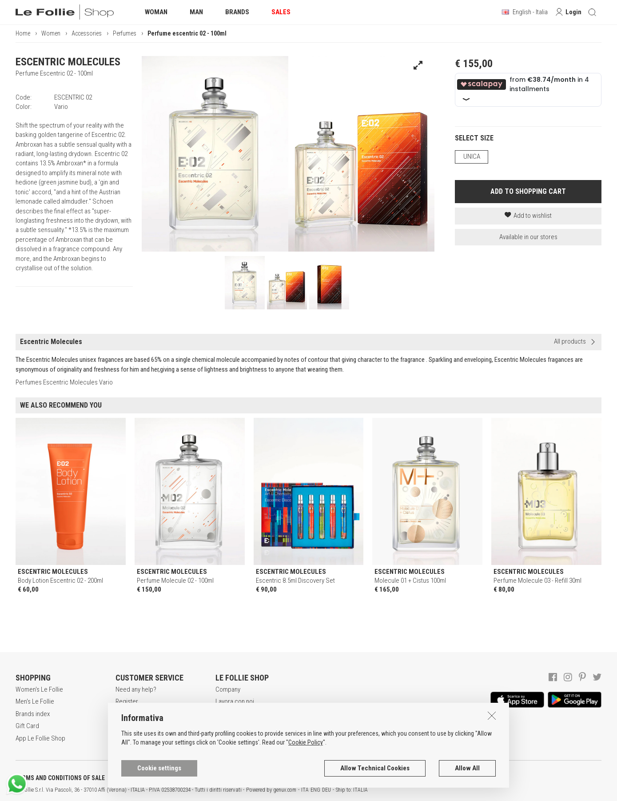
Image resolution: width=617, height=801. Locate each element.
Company (227, 689)
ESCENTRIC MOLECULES (68, 62)
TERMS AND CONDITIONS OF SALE (60, 777)
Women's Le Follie (39, 689)
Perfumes (124, 33)
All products (570, 341)
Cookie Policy (305, 742)
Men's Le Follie (35, 701)
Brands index (33, 714)
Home (23, 33)
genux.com (284, 790)
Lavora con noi (234, 701)
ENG (315, 790)
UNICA (471, 156)
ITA (305, 790)
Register (126, 701)
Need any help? (135, 689)
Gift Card (27, 726)
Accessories (87, 33)
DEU (326, 790)
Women (50, 33)
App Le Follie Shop (40, 738)
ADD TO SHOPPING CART (528, 191)
